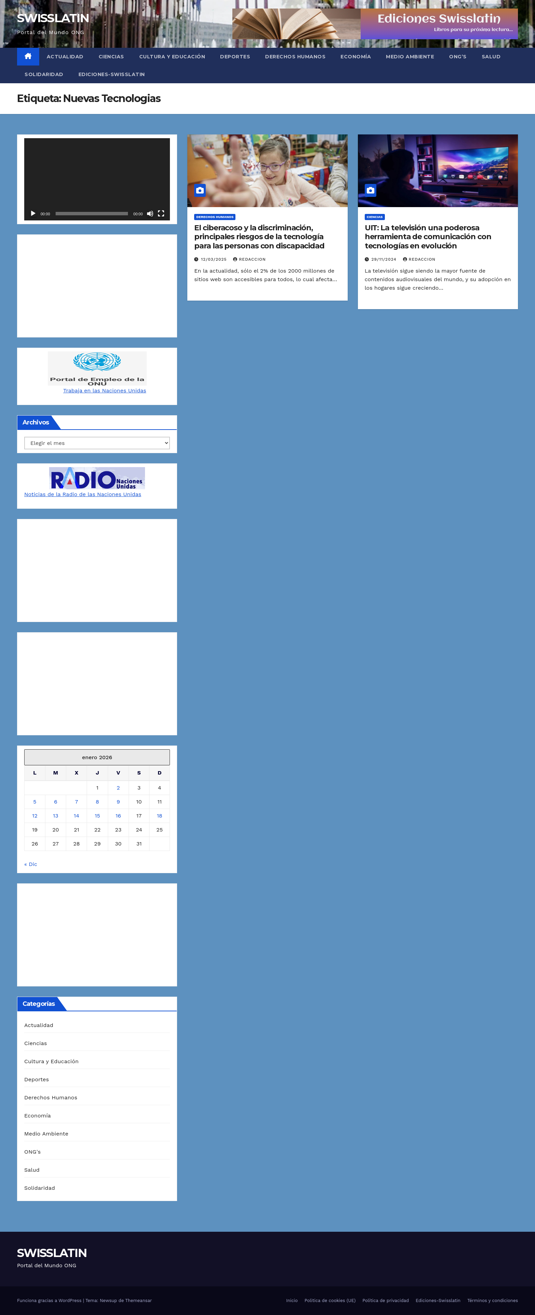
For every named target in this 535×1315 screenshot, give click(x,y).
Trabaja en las (82, 390)
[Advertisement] (97, 286)
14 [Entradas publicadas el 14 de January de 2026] (76, 815)
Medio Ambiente (410, 57)
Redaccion (249, 259)
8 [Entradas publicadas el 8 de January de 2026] (97, 801)
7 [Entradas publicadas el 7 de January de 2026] (76, 801)
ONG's (32, 1151)
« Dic (30, 864)
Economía (356, 57)
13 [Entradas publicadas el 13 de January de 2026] (55, 815)
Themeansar (138, 1300)
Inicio (292, 1300)
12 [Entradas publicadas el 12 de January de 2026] (35, 815)
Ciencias (111, 57)
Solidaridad (44, 74)
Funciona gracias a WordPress (50, 1300)
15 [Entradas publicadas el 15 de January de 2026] (97, 815)
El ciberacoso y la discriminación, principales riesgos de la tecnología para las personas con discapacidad (259, 236)
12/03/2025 (214, 259)
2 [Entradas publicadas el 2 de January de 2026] (118, 787)
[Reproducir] (33, 213)
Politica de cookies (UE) (330, 1300)
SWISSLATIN (53, 18)
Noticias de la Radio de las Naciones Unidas (82, 494)
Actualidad (65, 57)
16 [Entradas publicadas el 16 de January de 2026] (118, 815)
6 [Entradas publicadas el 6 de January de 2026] (55, 801)
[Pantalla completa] (161, 213)
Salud (491, 57)
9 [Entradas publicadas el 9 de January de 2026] (118, 801)
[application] (97, 179)
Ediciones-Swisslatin (111, 74)
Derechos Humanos (295, 57)
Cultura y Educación (172, 57)
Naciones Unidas (124, 390)
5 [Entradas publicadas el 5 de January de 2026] (34, 801)
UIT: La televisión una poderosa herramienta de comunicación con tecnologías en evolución (428, 236)
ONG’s (458, 57)
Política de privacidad (385, 1300)
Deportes (235, 57)
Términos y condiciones (492, 1300)
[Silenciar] (150, 213)
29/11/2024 (385, 259)
